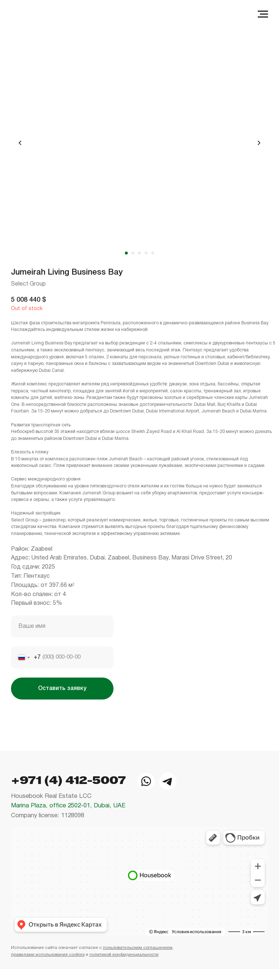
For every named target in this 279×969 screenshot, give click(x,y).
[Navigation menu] (263, 14)
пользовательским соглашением (137, 948)
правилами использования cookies (48, 955)
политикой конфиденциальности (124, 955)
